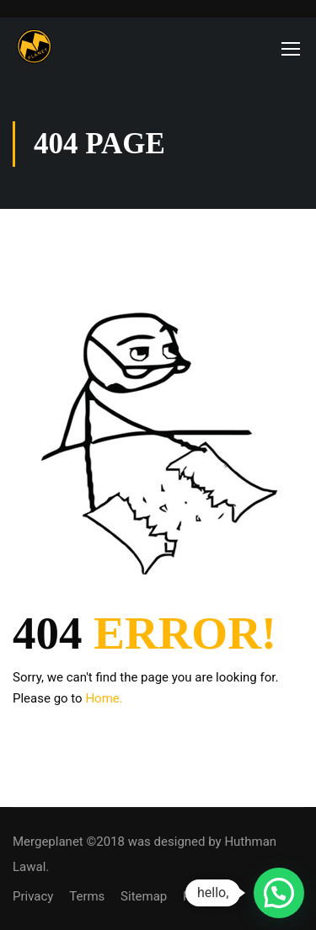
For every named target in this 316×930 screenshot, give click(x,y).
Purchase (209, 896)
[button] (279, 893)
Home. (103, 698)
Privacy (33, 896)
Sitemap (144, 896)
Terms (86, 896)
